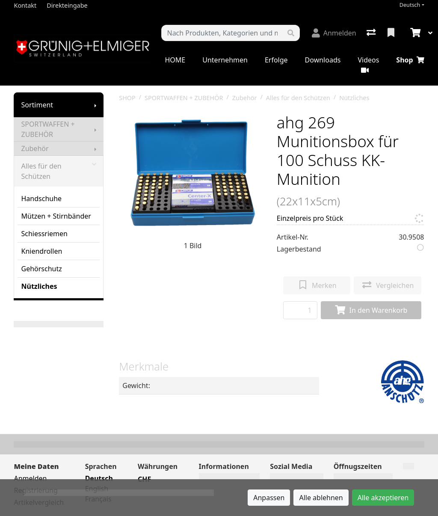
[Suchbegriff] (221, 33)
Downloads (323, 60)
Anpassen (268, 497)
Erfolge (276, 60)
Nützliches (39, 286)
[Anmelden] (334, 33)
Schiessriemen (44, 233)
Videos (368, 64)
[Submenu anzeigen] (95, 105)
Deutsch (410, 5)
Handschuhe (41, 198)
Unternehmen (225, 60)
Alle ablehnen (321, 497)
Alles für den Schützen (58, 171)
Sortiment (37, 105)
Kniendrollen (41, 251)
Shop (410, 60)
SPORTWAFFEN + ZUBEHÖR (47, 129)
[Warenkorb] (414, 33)
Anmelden (30, 478)
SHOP (127, 98)
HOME (175, 60)
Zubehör (34, 148)
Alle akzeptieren (383, 497)
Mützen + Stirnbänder (56, 216)
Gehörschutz (41, 268)
